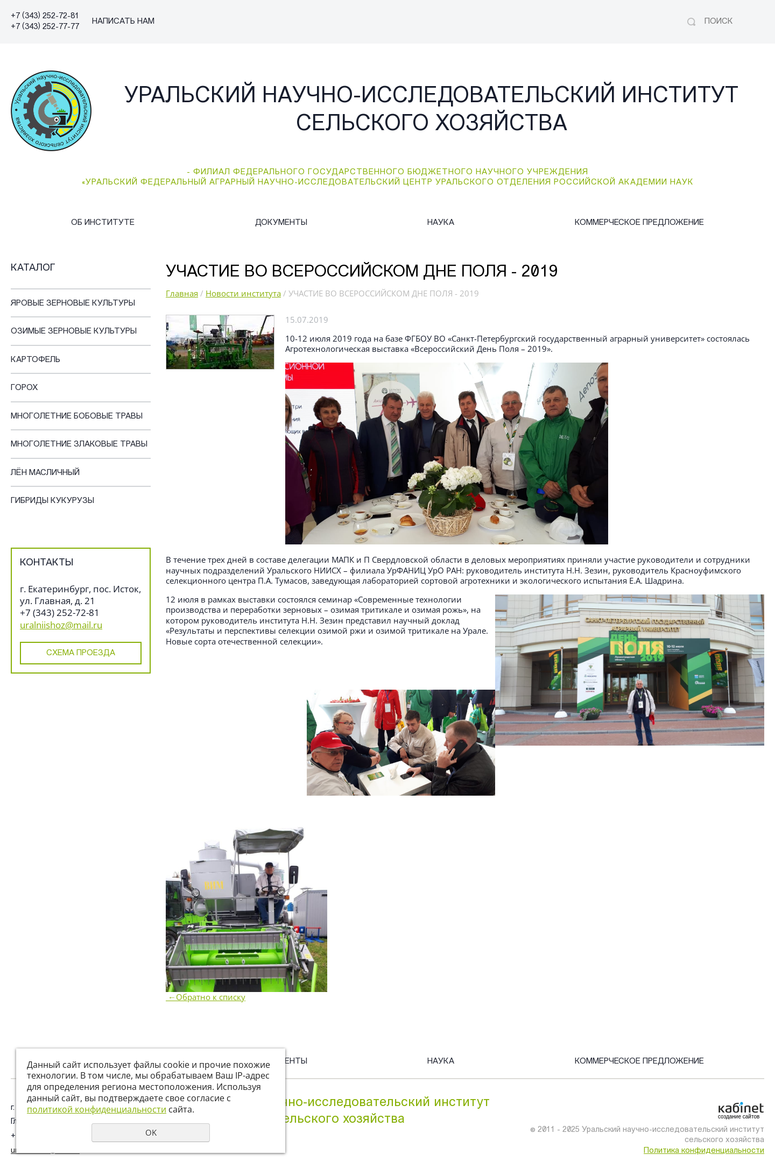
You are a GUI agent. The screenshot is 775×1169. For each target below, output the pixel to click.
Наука (440, 223)
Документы (281, 223)
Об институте (103, 223)
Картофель (35, 360)
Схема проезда (80, 653)
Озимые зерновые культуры (74, 332)
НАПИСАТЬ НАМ (123, 22)
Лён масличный (45, 473)
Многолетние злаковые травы (79, 445)
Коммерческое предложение (639, 223)
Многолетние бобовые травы (77, 417)
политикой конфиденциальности (96, 1109)
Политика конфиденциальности (704, 1151)
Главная (182, 293)
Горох (24, 388)
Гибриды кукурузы (52, 501)
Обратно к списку (205, 996)
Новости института (243, 293)
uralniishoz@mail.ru (61, 625)
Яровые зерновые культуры (73, 304)
